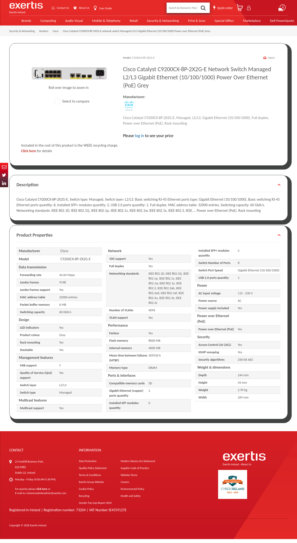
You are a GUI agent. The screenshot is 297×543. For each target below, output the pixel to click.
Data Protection (88, 465)
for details (36, 155)
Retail (125, 22)
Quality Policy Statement (93, 472)
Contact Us (64, 8)
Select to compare (72, 105)
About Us (87, 8)
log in (139, 139)
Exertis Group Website (91, 486)
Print (271, 62)
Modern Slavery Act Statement (138, 465)
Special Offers (214, 22)
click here (41, 493)
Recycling (84, 499)
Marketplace (241, 22)
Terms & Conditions (90, 479)
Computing (40, 22)
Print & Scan (187, 22)
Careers (125, 486)
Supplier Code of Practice (135, 472)
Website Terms (129, 479)
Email (4, 167)
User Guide (111, 8)
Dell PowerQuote (271, 22)
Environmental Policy (132, 493)
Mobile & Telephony (98, 22)
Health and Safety (131, 499)
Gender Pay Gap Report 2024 (95, 506)
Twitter (4, 175)
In (4, 183)
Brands (19, 22)
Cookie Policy (86, 493)
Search (203, 7)
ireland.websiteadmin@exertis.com (46, 497)
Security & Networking (153, 22)
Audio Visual (66, 22)
